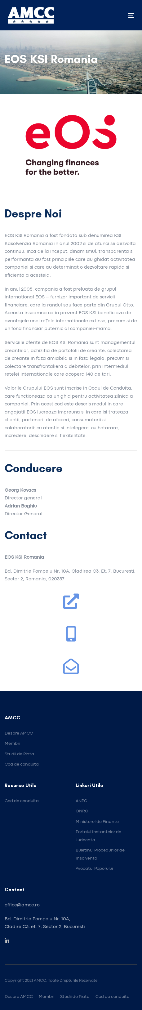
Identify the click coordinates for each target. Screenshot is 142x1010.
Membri (46, 997)
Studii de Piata (75, 997)
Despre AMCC (19, 997)
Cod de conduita (112, 997)
